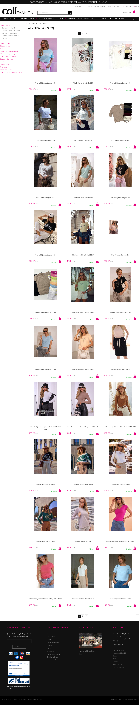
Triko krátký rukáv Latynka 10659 (83, 599)
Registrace (117, 6)
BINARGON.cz (132, 699)
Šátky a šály (3, 67)
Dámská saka (4, 64)
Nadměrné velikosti (6, 70)
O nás (109, 6)
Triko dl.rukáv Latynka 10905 (120, 484)
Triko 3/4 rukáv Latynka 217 (120, 255)
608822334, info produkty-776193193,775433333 (122, 637)
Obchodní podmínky (53, 642)
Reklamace (50, 651)
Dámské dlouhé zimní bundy (11, 30)
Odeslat (19, 647)
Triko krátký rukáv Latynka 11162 (45, 312)
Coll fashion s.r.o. (17, 10)
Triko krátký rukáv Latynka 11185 (83, 312)
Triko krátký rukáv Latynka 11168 (120, 312)
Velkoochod (51, 637)
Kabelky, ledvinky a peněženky (9, 51)
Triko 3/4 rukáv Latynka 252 (83, 140)
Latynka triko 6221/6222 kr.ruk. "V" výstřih (120, 541)
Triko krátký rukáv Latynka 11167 (83, 255)
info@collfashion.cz (119, 644)
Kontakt (102, 6)
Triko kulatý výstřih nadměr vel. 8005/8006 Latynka (45, 599)
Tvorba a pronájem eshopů (118, 699)
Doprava (49, 645)
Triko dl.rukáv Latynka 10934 (45, 484)
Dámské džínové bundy (9, 33)
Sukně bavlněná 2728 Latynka (120, 369)
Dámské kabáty (5, 43)
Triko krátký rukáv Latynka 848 (120, 83)
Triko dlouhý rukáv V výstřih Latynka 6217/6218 (120, 427)
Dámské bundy (5, 25)
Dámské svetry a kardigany (8, 54)
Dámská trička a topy (7, 59)
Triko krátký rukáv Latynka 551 (45, 255)
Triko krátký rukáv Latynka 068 (120, 198)
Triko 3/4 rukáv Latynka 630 (120, 140)
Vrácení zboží (51, 660)
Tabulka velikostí (52, 657)
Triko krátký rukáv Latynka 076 (45, 140)
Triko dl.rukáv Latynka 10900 (82, 541)
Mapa (80, 654)
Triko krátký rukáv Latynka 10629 (120, 599)
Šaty (1, 48)
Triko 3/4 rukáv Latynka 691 (45, 198)
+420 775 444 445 (93, 6)
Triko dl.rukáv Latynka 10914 (45, 541)
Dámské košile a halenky (8, 56)
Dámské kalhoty (5, 46)
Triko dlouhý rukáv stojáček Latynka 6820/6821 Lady (45, 428)
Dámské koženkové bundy (10, 36)
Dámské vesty (6, 38)
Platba (49, 648)
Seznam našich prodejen (87, 651)
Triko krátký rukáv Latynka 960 (83, 83)
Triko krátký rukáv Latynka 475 (83, 198)
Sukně (2, 62)
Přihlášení (128, 6)
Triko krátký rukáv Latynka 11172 (83, 369)
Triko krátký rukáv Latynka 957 (45, 83)
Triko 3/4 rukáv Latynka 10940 (83, 484)
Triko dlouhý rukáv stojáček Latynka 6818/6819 (82, 427)
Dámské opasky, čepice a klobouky (11, 72)
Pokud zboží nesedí (53, 654)
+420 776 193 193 (79, 6)
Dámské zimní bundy (8, 28)
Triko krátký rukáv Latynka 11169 (45, 369)
